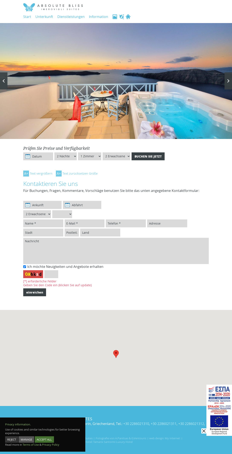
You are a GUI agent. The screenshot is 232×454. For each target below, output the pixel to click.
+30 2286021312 (191, 424)
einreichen (34, 292)
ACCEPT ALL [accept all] (44, 436)
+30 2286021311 (164, 424)
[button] (116, 354)
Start (27, 16)
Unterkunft (44, 16)
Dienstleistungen (71, 16)
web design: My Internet (164, 438)
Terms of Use (31, 441)
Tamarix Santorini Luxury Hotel (113, 442)
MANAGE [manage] (26, 436)
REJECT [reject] (11, 436)
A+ (26, 173)
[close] (203, 431)
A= (59, 173)
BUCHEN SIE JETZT (148, 156)
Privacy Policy (50, 441)
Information (98, 16)
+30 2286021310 (136, 424)
